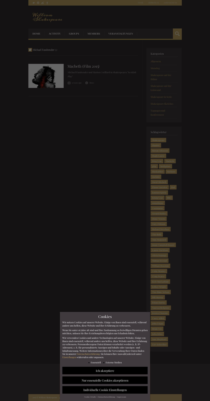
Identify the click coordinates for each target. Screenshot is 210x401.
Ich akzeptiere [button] (105, 371)
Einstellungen (69, 357)
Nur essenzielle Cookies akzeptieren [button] (105, 380)
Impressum (121, 397)
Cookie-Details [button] (90, 397)
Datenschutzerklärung (88, 354)
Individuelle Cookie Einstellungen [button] (105, 390)
